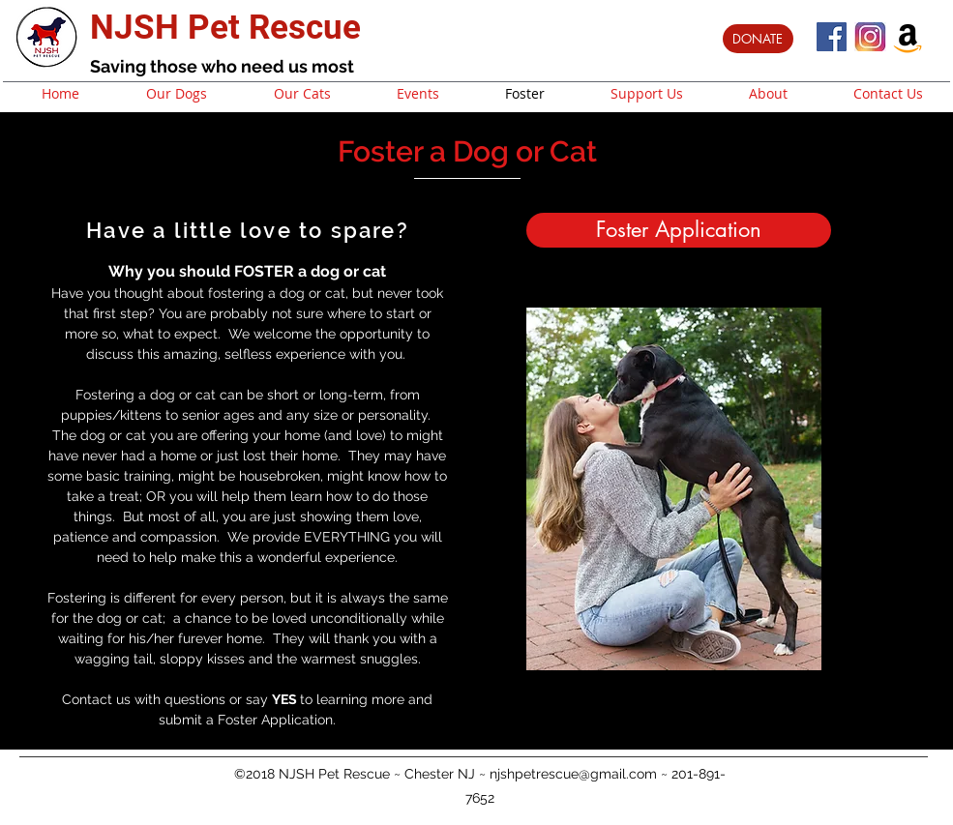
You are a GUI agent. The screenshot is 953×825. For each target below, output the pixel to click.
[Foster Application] (678, 230)
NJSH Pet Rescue (225, 27)
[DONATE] (758, 38)
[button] (673, 489)
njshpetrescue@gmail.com (573, 773)
